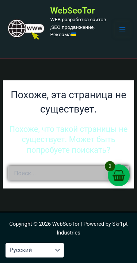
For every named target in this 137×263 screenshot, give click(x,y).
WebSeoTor (72, 10)
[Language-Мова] (34, 250)
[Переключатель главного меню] (122, 29)
